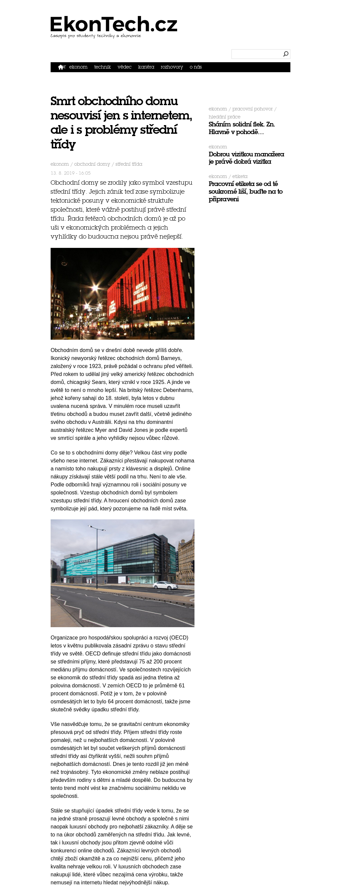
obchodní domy (92, 164)
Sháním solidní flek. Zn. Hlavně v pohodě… (242, 128)
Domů (62, 67)
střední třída (129, 164)
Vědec (125, 67)
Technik (102, 67)
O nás (196, 67)
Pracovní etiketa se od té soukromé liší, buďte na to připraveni (245, 191)
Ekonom (78, 67)
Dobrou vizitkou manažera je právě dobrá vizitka (246, 158)
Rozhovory (172, 67)
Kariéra (146, 67)
